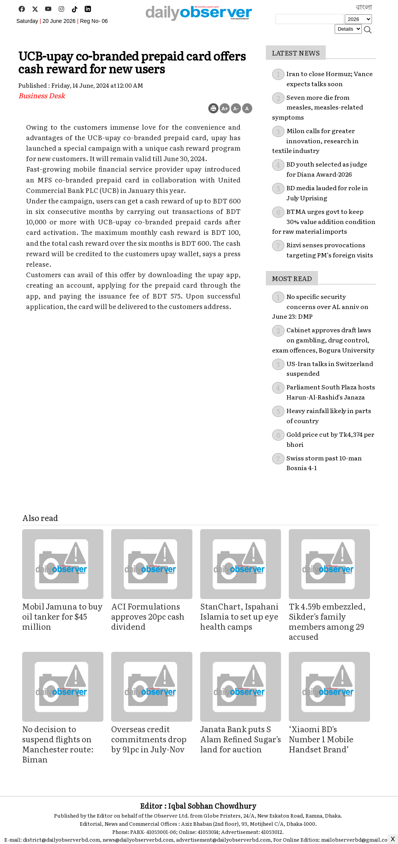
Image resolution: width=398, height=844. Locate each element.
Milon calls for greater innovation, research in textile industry (315, 140)
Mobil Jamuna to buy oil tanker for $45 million (62, 616)
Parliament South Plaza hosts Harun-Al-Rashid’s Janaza (330, 391)
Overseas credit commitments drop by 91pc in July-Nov (149, 739)
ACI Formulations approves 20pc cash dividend (148, 616)
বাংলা (364, 7)
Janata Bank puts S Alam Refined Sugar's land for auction (240, 739)
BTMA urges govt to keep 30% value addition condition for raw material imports (323, 221)
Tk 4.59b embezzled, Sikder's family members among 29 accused (327, 621)
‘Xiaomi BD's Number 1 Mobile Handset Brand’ (321, 739)
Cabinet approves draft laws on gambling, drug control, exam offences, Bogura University (323, 339)
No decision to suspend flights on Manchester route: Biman (58, 744)
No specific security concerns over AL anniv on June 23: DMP (320, 306)
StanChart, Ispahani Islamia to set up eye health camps (239, 616)
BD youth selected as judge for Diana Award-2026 (326, 169)
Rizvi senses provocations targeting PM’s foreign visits (329, 249)
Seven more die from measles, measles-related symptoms (317, 107)
